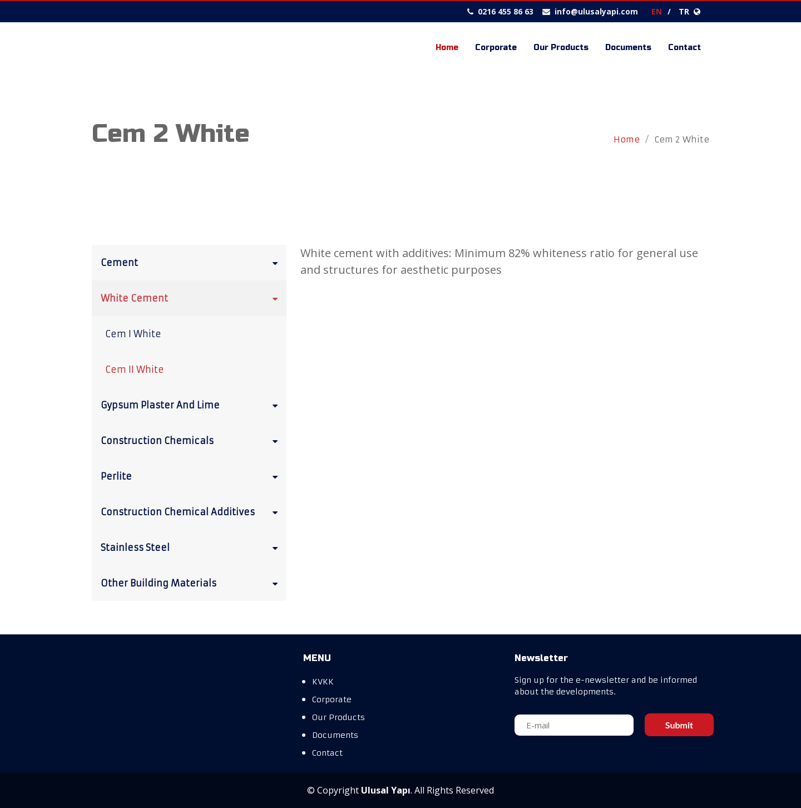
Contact (684, 47)
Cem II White (134, 369)
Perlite (191, 476)
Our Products (561, 47)
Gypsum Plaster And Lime (191, 404)
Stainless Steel (191, 547)
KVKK (323, 682)
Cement (191, 262)
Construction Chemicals (191, 440)
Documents (628, 47)
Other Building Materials (191, 583)
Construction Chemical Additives (191, 511)
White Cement (191, 298)
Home (447, 47)
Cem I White (133, 333)
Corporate (496, 47)
